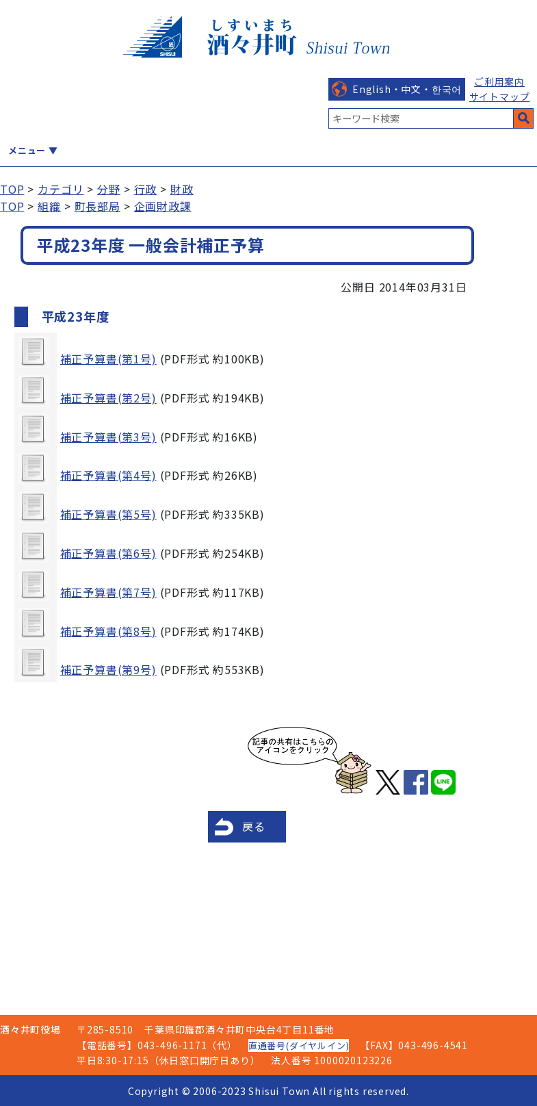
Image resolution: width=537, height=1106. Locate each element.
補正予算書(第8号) (108, 631)
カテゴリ (60, 189)
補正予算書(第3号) (108, 436)
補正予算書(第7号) (108, 592)
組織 (49, 206)
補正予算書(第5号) (108, 514)
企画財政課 (163, 206)
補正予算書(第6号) (108, 553)
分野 (108, 189)
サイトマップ (499, 96)
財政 (182, 189)
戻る (253, 826)
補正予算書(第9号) (108, 669)
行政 (145, 189)
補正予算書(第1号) (108, 358)
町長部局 (97, 206)
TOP (12, 189)
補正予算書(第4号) (108, 475)
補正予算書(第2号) (108, 397)
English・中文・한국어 (407, 89)
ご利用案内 (499, 81)
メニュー (27, 150)
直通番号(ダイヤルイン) (299, 1045)
